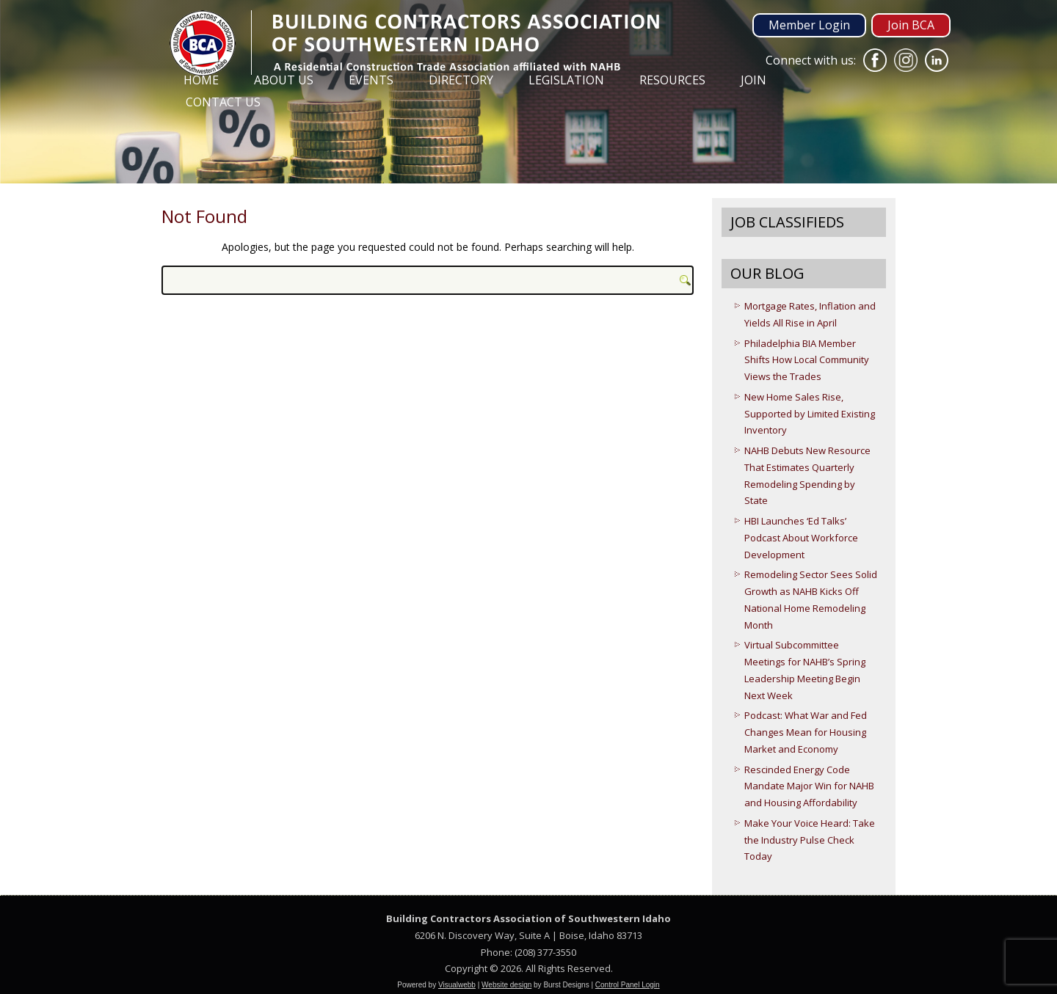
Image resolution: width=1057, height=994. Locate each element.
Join (753, 80)
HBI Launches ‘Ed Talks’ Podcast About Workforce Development (801, 537)
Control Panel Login (627, 985)
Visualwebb (457, 985)
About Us (283, 80)
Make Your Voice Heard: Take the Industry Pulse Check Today (809, 839)
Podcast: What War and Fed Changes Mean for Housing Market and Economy (805, 732)
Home (201, 80)
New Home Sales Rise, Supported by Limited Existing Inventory (809, 413)
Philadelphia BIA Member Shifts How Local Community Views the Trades (806, 360)
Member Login (809, 25)
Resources (672, 80)
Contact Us (223, 102)
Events (371, 80)
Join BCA (910, 25)
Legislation (566, 80)
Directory (461, 80)
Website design (506, 985)
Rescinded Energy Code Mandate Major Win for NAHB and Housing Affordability (809, 786)
